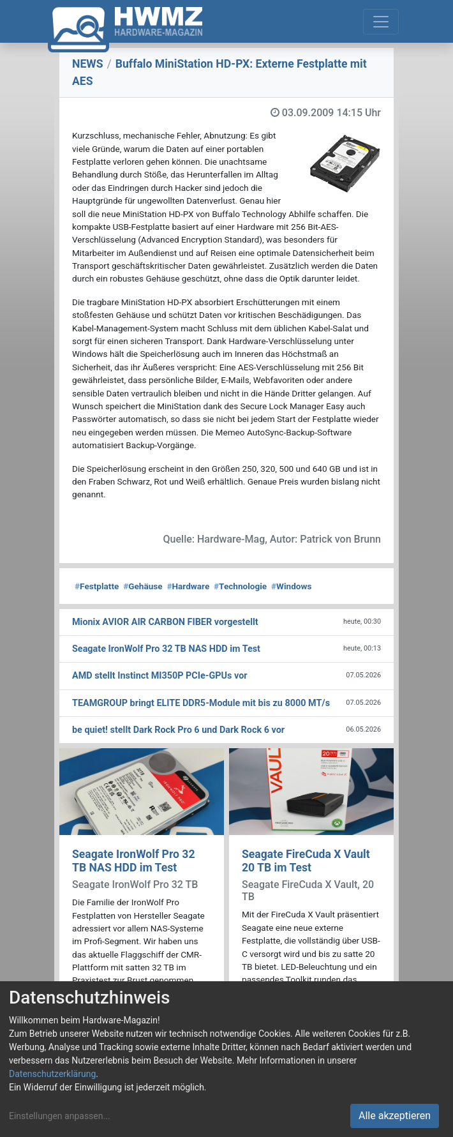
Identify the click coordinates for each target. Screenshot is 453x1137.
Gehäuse (143, 586)
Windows (291, 586)
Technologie (240, 586)
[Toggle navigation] (381, 21)
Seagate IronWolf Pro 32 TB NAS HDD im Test (133, 861)
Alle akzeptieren (395, 1116)
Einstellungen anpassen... (59, 1116)
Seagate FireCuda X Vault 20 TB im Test (306, 861)
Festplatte (97, 586)
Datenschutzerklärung (52, 1074)
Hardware (188, 586)
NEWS (87, 63)
